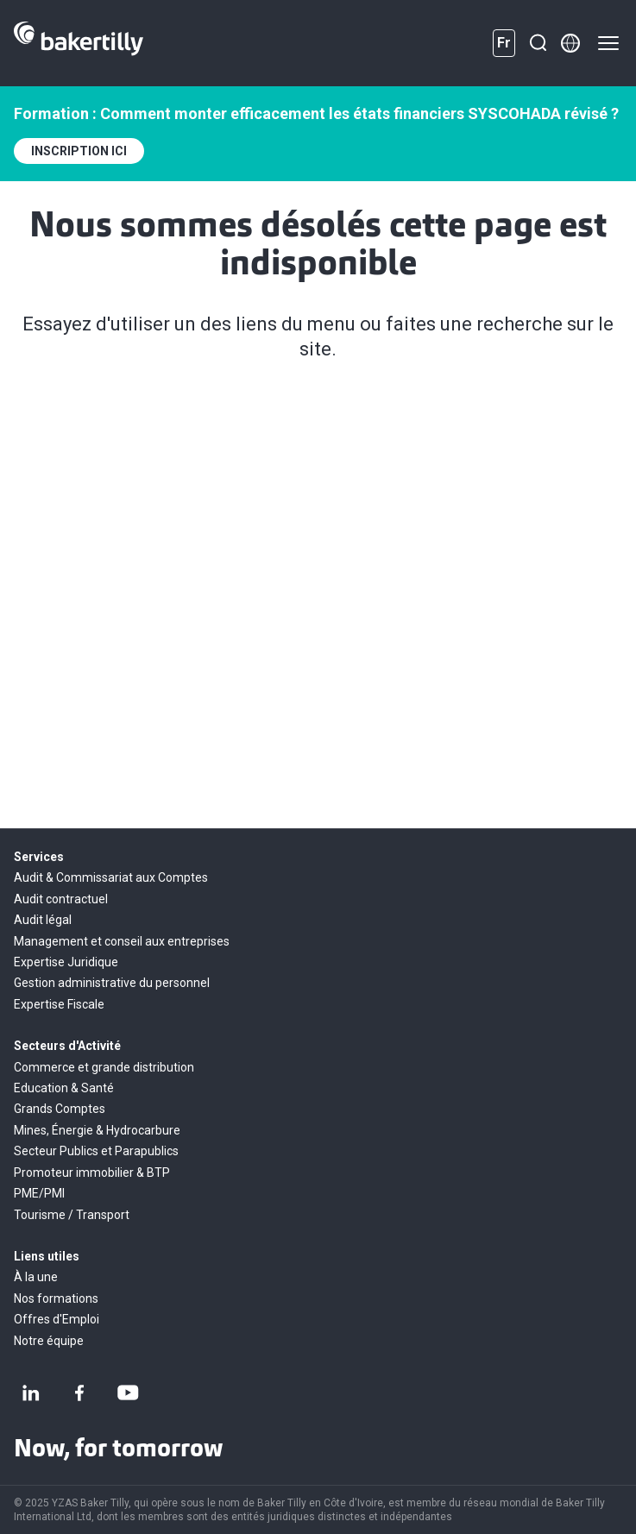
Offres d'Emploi (56, 1319)
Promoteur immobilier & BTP (92, 1172)
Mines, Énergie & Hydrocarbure (97, 1130)
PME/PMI (39, 1193)
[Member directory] (570, 43)
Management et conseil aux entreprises (122, 941)
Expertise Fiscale (59, 1004)
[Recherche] (537, 43)
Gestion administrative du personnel (112, 983)
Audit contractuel (61, 899)
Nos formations (56, 1298)
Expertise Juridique (66, 962)
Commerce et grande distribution (104, 1067)
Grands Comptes (59, 1109)
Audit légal (43, 920)
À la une (36, 1277)
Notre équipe (49, 1341)
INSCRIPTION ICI (79, 151)
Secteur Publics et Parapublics (96, 1151)
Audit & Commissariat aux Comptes (111, 877)
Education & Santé (64, 1088)
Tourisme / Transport (71, 1215)
